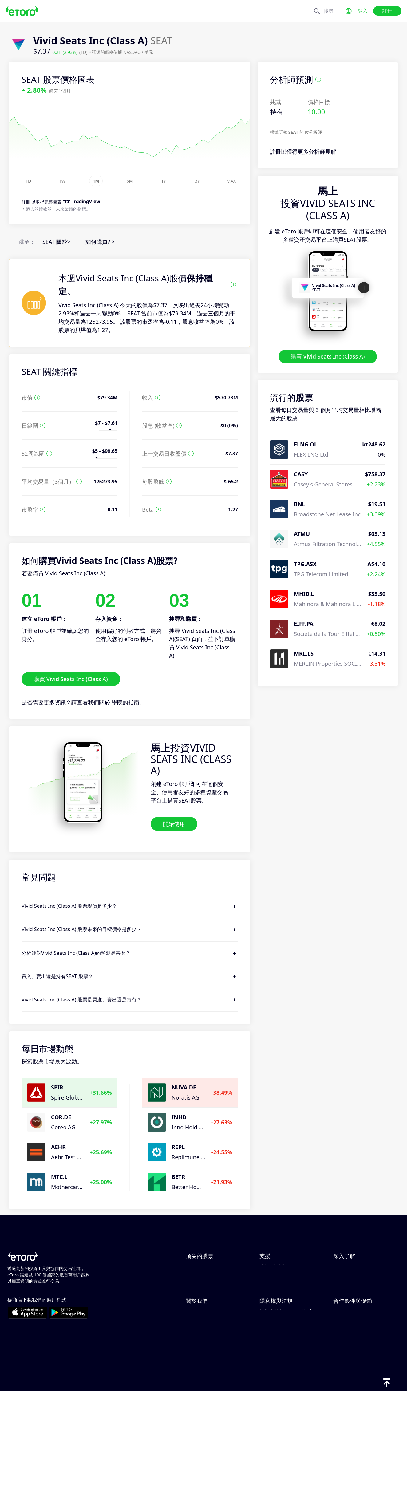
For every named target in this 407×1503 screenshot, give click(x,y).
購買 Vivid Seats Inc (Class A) (328, 356)
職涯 (191, 1385)
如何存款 (270, 1279)
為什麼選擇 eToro (207, 1364)
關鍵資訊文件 (276, 1415)
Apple (193, 1279)
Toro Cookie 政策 (281, 1364)
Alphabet (197, 1289)
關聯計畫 (344, 1374)
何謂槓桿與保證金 (355, 1289)
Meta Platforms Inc (210, 1299)
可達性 (194, 1405)
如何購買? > (100, 241)
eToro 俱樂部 (349, 1385)
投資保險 (344, 1395)
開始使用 (174, 823)
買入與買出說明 (352, 1299)
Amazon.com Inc (207, 1320)
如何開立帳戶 (276, 1299)
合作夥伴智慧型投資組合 (363, 1405)
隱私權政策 (273, 1374)
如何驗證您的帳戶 (281, 1310)
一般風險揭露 (276, 1395)
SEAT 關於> (56, 241)
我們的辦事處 (202, 1395)
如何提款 (270, 1289)
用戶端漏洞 (273, 1330)
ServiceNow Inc (205, 1269)
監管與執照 (273, 1385)
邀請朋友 (344, 1364)
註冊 (387, 10)
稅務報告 (344, 1310)
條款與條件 (273, 1405)
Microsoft (198, 1310)
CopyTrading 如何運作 (361, 1269)
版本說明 (197, 1415)
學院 (117, 702)
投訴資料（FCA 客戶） (287, 1425)
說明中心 (270, 1269)
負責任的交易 (349, 1279)
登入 (363, 10)
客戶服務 (270, 1320)
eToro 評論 (199, 1374)
